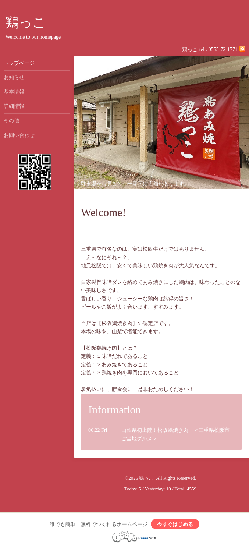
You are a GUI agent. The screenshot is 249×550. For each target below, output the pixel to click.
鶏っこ (26, 22)
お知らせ (14, 77)
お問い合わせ (19, 135)
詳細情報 (14, 106)
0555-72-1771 (223, 49)
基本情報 (14, 92)
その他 (11, 120)
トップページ (19, 63)
